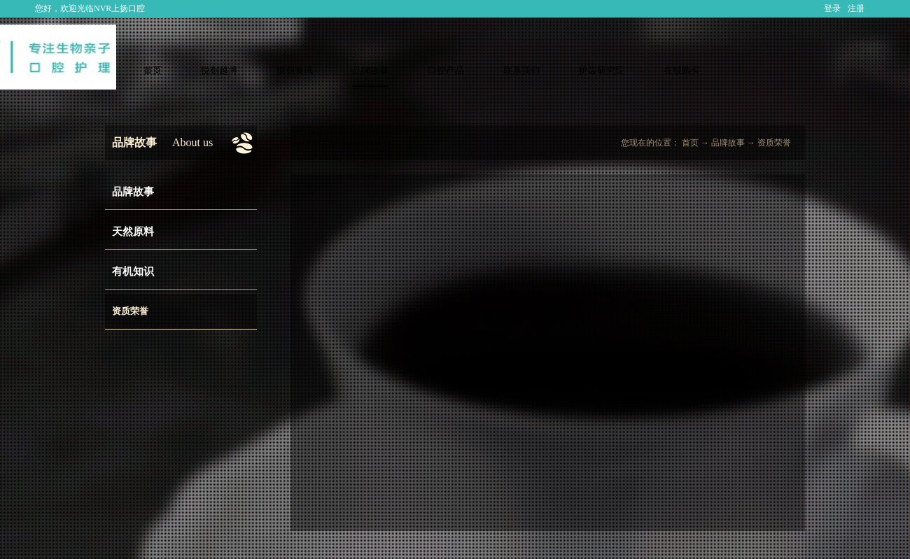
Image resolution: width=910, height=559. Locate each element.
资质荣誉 (774, 143)
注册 (856, 8)
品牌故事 (728, 143)
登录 (832, 8)
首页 (153, 70)
